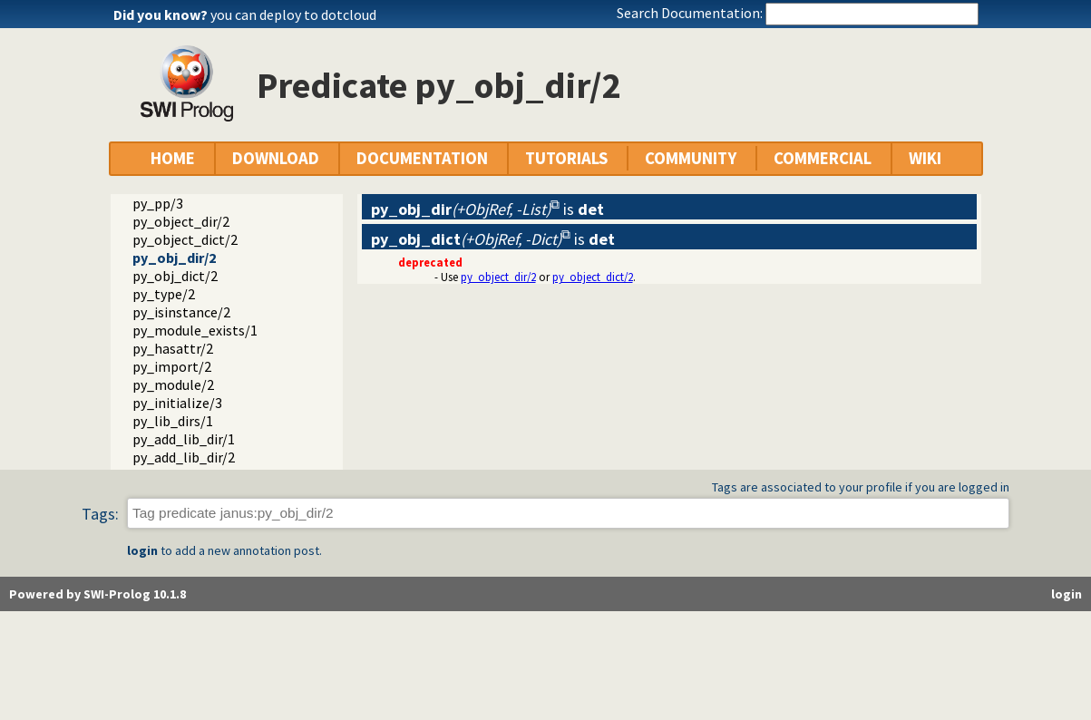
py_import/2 (171, 366)
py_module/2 (173, 384)
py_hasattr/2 (172, 348)
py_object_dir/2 (180, 221)
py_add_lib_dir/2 (183, 457)
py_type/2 (163, 294)
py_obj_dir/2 (174, 257)
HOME (173, 158)
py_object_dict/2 (185, 239)
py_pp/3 (157, 203)
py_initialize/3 (177, 403)
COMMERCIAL (823, 158)
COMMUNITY (690, 158)
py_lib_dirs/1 (172, 421)
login (142, 550)
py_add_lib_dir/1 (183, 439)
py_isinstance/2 (181, 312)
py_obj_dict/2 (175, 276)
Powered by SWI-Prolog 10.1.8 (97, 594)
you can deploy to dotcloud (293, 14)
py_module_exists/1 (195, 330)
